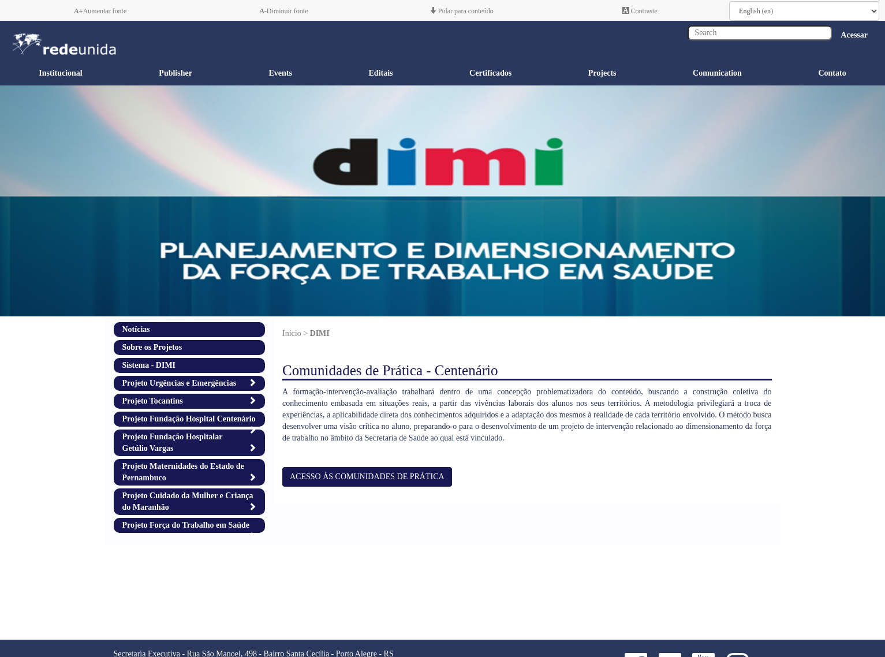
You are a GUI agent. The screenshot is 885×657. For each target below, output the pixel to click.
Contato (832, 73)
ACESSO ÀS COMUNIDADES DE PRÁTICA (367, 476)
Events (280, 73)
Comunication (717, 73)
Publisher (175, 73)
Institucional (60, 73)
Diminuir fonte (283, 11)
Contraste (640, 11)
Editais (381, 73)
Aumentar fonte (100, 11)
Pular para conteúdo (462, 11)
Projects (602, 73)
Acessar (854, 35)
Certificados (490, 73)
